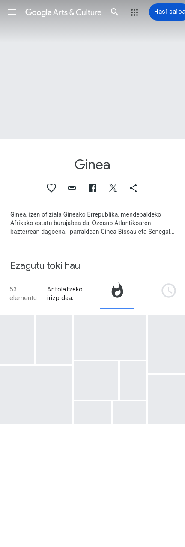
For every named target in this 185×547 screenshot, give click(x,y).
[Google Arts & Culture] (63, 12)
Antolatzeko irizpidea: (65, 293)
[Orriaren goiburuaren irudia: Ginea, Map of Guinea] (92, 69)
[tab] (117, 294)
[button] (12, 12)
